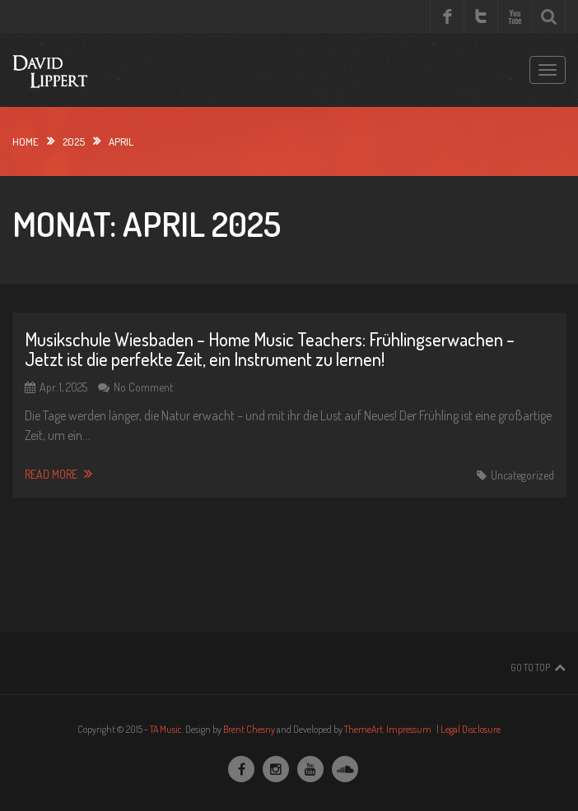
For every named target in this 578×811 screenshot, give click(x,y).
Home (25, 141)
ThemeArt (363, 729)
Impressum (408, 729)
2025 (74, 141)
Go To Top (530, 667)
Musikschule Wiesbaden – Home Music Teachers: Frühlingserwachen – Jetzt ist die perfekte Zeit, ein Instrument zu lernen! (270, 348)
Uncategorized (522, 475)
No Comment (143, 387)
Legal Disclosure (470, 729)
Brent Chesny (249, 729)
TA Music (166, 729)
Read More (58, 473)
